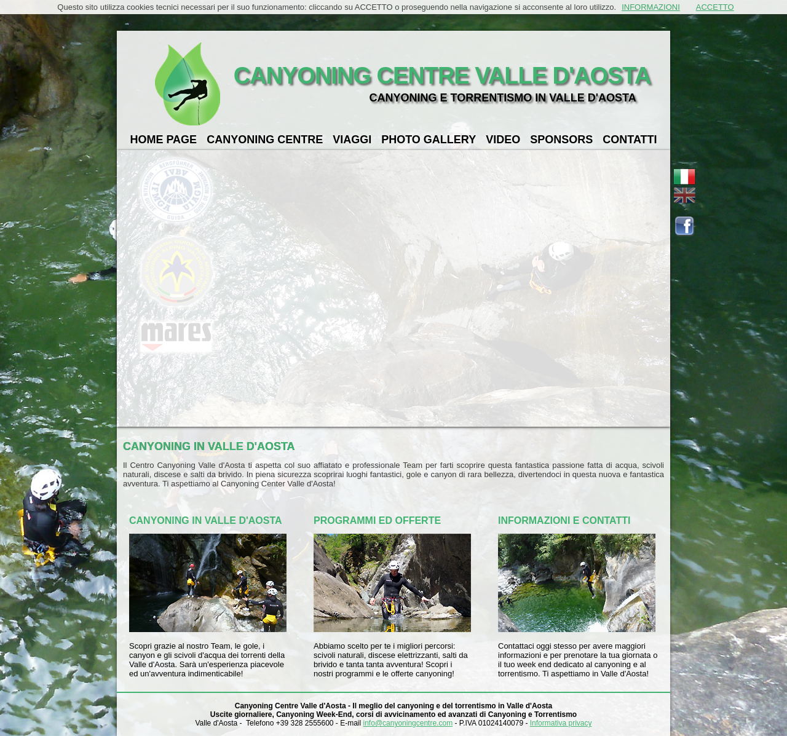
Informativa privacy (561, 723)
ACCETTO (715, 7)
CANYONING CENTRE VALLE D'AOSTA (442, 76)
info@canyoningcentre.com (408, 723)
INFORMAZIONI (651, 7)
